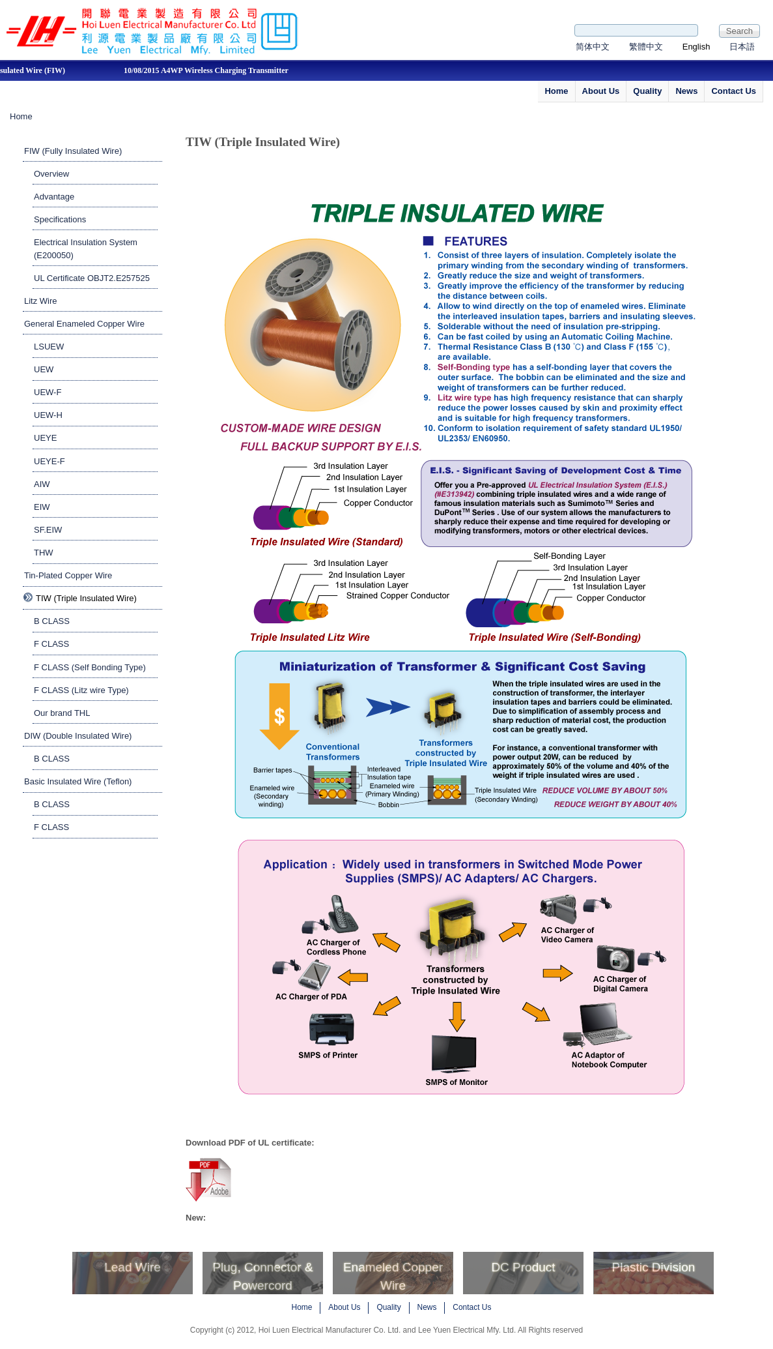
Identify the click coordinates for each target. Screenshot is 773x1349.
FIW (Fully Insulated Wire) (73, 151)
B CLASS (52, 621)
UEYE (45, 438)
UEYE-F (49, 461)
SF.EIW (48, 530)
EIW (42, 507)
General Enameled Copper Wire (84, 324)
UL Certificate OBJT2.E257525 (92, 278)
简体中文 (593, 47)
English (696, 47)
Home (556, 91)
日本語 (742, 47)
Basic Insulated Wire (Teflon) (78, 781)
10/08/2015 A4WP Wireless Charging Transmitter (219, 70)
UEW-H (48, 415)
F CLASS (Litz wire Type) (81, 690)
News (686, 91)
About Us (601, 91)
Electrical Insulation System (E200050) (85, 248)
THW (43, 552)
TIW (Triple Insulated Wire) (86, 598)
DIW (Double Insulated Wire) (78, 736)
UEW (43, 369)
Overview (51, 174)
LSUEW (49, 346)
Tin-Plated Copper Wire (68, 575)
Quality (647, 91)
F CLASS (51, 644)
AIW (42, 484)
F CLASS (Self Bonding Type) (90, 667)
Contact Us (733, 91)
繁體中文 (646, 47)
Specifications (60, 219)
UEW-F (47, 392)
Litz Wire (40, 301)
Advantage (54, 196)
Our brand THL (62, 713)
